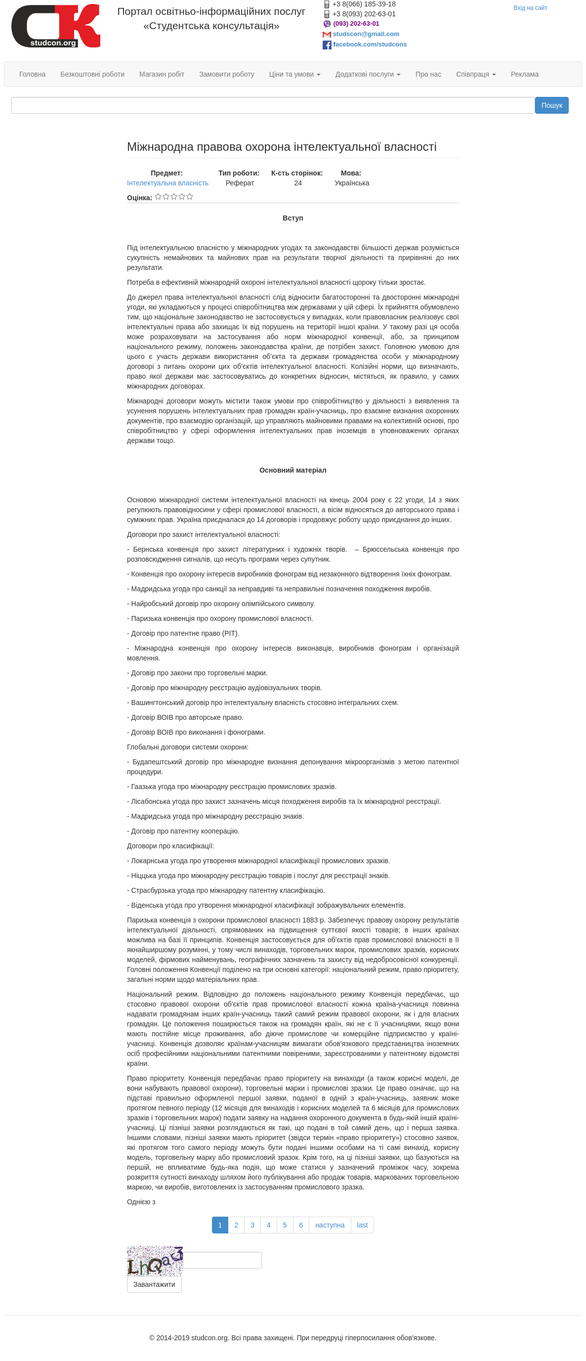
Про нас (428, 74)
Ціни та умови (295, 74)
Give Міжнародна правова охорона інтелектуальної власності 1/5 (158, 196)
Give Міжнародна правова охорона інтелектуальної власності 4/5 (182, 196)
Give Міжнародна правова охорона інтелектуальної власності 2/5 (166, 196)
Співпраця (476, 74)
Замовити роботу (226, 74)
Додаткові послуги (368, 74)
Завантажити (154, 1284)
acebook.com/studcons (371, 44)
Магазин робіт (161, 74)
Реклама (525, 74)
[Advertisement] (61, 288)
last (362, 1225)
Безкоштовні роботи (92, 74)
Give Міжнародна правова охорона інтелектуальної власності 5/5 (190, 196)
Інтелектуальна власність (168, 183)
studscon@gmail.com (366, 34)
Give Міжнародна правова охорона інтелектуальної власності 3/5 (174, 196)
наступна (329, 1225)
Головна (32, 74)
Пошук (552, 105)
